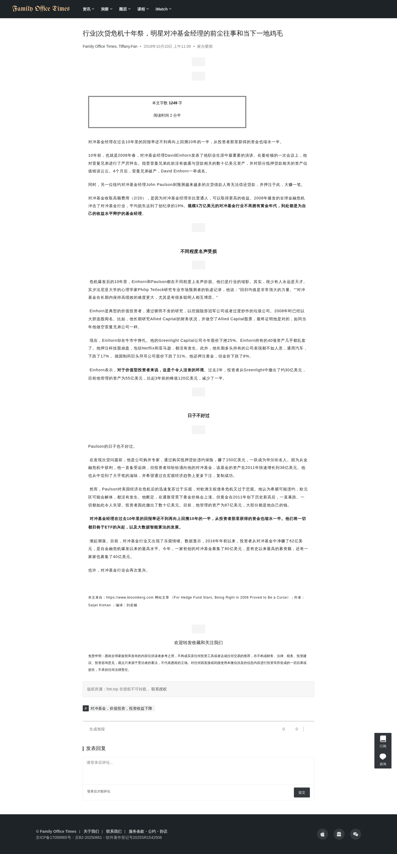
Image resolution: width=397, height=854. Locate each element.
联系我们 (114, 831)
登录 (90, 791)
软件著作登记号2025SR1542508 (134, 837)
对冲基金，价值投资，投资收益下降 (121, 708)
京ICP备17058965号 (53, 837)
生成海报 (94, 729)
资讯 (86, 9)
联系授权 (158, 689)
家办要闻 (205, 46)
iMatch (161, 9)
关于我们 (91, 831)
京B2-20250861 (88, 837)
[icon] (322, 834)
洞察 (105, 9)
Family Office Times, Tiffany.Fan (110, 46)
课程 (141, 9)
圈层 (123, 9)
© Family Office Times (56, 831)
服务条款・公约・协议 (148, 831)
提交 (302, 792)
